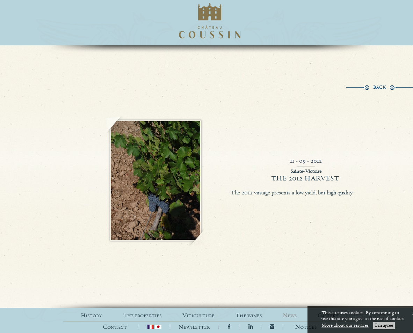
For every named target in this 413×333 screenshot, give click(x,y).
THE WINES (249, 315)
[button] (306, 327)
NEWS (290, 315)
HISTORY (91, 315)
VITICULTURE (198, 315)
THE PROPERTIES (142, 315)
